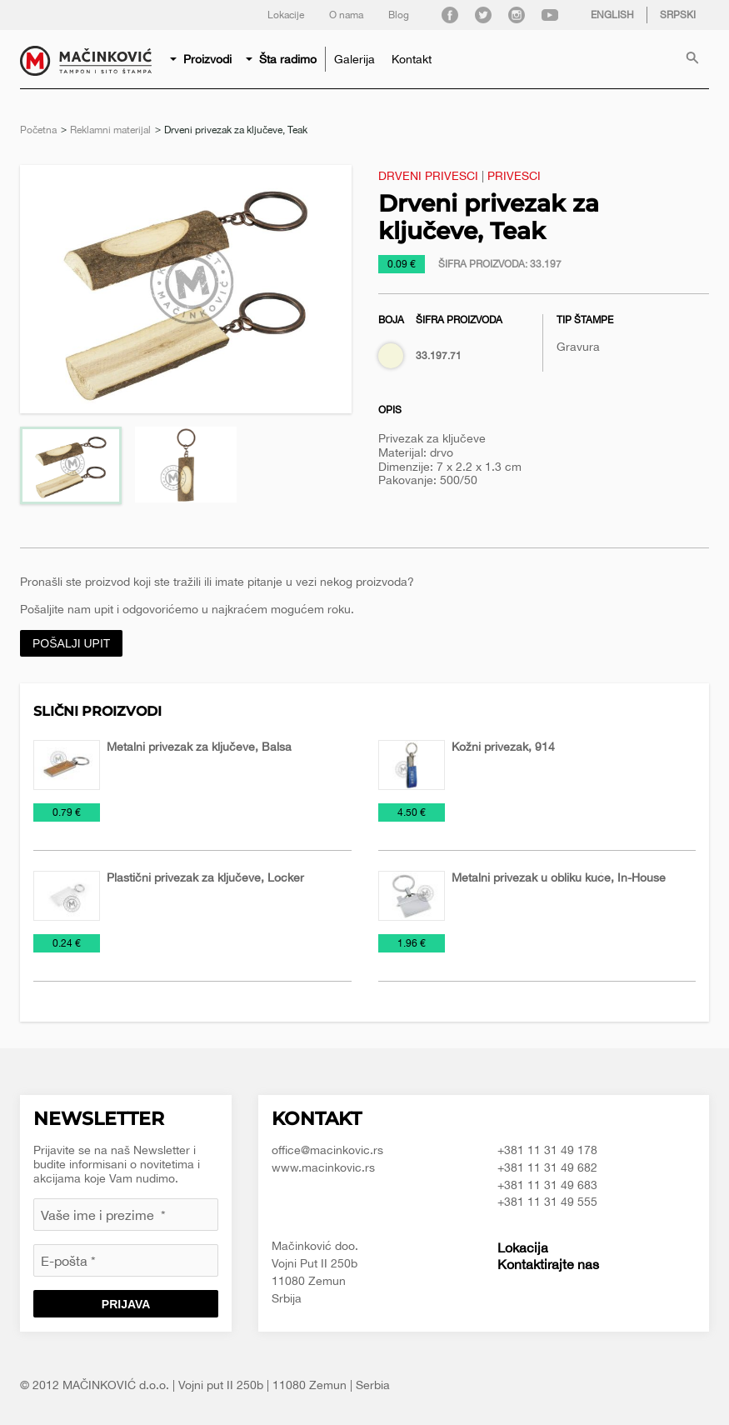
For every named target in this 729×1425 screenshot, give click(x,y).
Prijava (126, 1304)
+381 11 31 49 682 (547, 1167)
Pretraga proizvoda (692, 59)
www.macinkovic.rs (323, 1167)
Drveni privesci (428, 175)
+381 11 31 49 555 (547, 1201)
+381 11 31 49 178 (547, 1150)
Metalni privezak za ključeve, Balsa (199, 746)
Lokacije (285, 15)
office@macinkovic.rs (327, 1150)
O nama (346, 15)
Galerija (354, 59)
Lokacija (522, 1247)
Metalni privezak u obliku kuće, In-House (559, 877)
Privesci (514, 175)
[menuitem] (202, 59)
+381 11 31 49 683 (547, 1185)
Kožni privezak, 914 (503, 746)
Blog (398, 15)
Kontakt (412, 59)
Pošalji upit (71, 643)
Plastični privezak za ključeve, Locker (205, 877)
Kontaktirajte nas (548, 1264)
